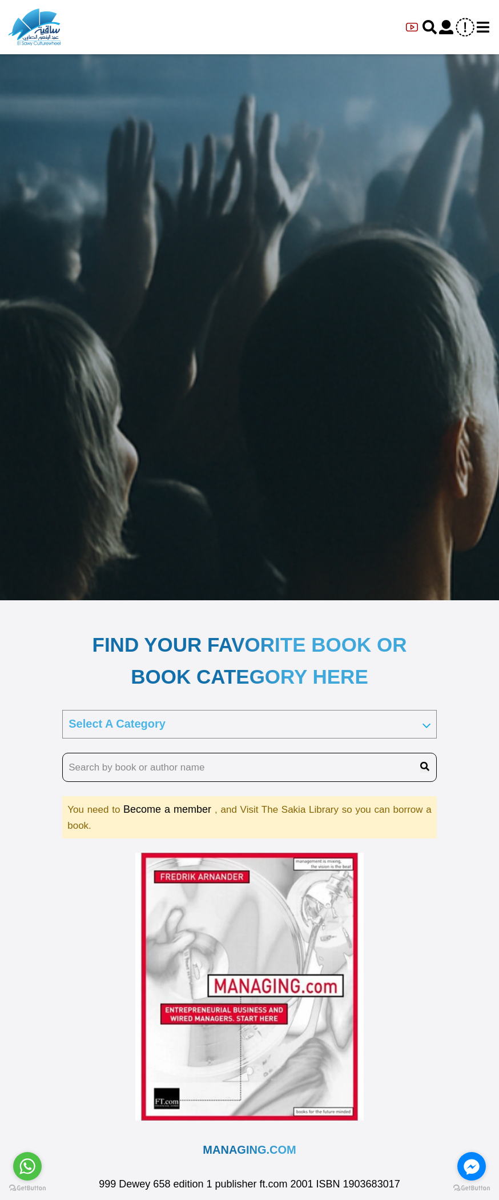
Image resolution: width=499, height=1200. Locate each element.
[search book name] (249, 767)
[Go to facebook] (471, 1166)
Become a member (169, 809)
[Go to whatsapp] (27, 1166)
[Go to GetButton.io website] (471, 1188)
